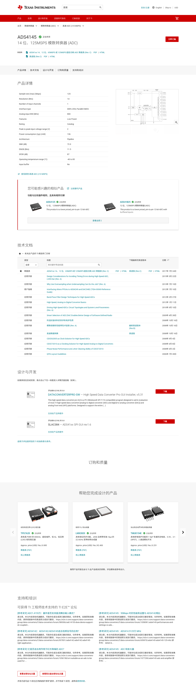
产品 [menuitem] (19, 18)
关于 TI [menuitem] (89, 18)
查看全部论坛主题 (27, 679)
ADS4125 (50, 208)
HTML (102, 52)
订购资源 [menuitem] (76, 18)
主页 (19, 26)
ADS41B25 (125, 208)
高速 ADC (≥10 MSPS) (72, 26)
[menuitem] (177, 18)
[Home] (36, 7)
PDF (95, 52)
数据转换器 (29, 26)
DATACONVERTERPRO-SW (64, 400)
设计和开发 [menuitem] (43, 18)
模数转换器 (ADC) (48, 26)
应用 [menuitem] (30, 18)
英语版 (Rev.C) (35, 56)
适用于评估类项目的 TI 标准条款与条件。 (34, 447)
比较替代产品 (76, 195)
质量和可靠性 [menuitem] (60, 18)
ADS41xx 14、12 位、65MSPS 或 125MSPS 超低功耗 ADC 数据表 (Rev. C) (60, 52)
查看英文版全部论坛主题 (52, 679)
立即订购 (172, 39)
